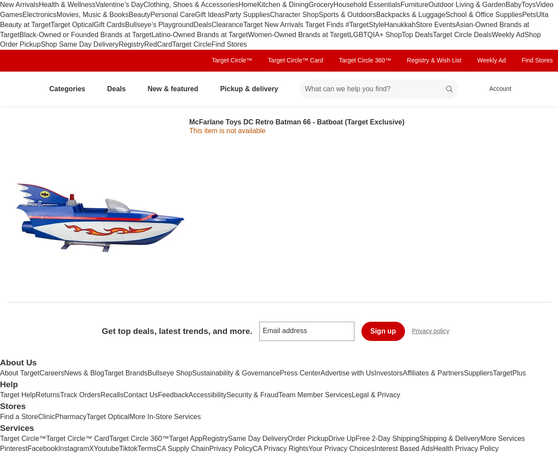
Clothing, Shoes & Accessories (190, 4)
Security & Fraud (253, 395)
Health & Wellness (67, 4)
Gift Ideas (210, 14)
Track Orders (80, 395)
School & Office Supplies (484, 14)
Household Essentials (367, 4)
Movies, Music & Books (93, 14)
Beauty (139, 14)
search (450, 89)
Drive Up (341, 438)
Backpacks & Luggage (411, 14)
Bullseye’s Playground (159, 24)
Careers (51, 373)
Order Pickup (308, 438)
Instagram (73, 448)
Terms (147, 448)
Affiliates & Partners (433, 373)
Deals (202, 24)
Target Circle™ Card (295, 60)
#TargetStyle (364, 24)
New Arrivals (19, 4)
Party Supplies (247, 14)
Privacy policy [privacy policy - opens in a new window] (434, 332)
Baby (513, 4)
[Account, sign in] (496, 89)
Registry (131, 44)
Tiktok (128, 448)
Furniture (415, 4)
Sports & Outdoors (347, 14)
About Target (19, 373)
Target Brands (126, 373)
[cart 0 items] (539, 89)
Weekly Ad (508, 34)
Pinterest (13, 448)
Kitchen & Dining (283, 4)
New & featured (176, 89)
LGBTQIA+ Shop (375, 34)
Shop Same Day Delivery (80, 44)
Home (247, 4)
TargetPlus (509, 373)
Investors (388, 373)
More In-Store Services (165, 416)
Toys (528, 4)
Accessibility (207, 395)
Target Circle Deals (462, 34)
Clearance (227, 24)
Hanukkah (399, 24)
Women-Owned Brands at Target (298, 34)
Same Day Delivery (258, 438)
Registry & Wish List (434, 60)
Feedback (173, 395)
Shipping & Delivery (449, 438)
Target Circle (191, 44)
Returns (48, 395)
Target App (186, 438)
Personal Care (172, 14)
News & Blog (84, 373)
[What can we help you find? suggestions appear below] (378, 89)
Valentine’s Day (119, 4)
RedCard (158, 44)
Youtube (106, 448)
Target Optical (72, 24)
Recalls (112, 395)
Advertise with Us (347, 373)
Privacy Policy (231, 448)
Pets (529, 14)
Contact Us (140, 395)
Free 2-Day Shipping (387, 438)
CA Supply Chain (183, 448)
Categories (70, 89)
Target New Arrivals (274, 24)
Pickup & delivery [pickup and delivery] (252, 89)
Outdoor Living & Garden (467, 4)
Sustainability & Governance (236, 373)
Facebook (42, 448)
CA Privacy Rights (281, 448)
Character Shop (294, 14)
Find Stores (229, 44)
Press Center (300, 373)
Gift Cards (109, 24)
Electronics (40, 14)
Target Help (18, 395)
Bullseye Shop (170, 373)
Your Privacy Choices (341, 448)
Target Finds (325, 24)
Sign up (383, 331)
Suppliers (478, 373)
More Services (502, 438)
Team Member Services (315, 395)
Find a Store (19, 416)
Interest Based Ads (403, 448)
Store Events (435, 24)
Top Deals (417, 34)
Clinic (46, 416)
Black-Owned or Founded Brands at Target (85, 34)
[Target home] (19, 89)
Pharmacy (70, 416)
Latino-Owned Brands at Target (199, 34)
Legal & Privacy (376, 395)
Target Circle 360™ (365, 60)
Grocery (321, 4)
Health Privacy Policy (465, 448)
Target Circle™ (232, 60)
